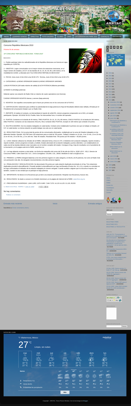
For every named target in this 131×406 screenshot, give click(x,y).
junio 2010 (113, 118)
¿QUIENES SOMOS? (19, 36)
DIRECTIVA (35, 36)
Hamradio (109, 190)
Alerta (108, 178)
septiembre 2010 (115, 110)
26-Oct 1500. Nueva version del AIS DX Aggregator (116, 279)
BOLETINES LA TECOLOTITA (115, 227)
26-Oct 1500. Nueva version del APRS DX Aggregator (116, 273)
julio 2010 (113, 115)
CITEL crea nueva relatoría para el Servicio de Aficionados (116, 258)
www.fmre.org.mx (79, 179)
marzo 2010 (114, 159)
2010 (110, 100)
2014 (110, 89)
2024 (110, 78)
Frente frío (109, 185)
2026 (110, 73)
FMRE (108, 183)
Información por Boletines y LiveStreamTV (118, 121)
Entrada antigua (95, 203)
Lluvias (108, 192)
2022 (110, 81)
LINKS (69, 36)
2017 (110, 84)
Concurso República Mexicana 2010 (116, 138)
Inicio (55, 203)
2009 (110, 165)
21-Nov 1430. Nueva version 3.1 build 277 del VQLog (116, 269)
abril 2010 (113, 156)
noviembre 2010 (115, 105)
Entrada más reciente (13, 203)
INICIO (6, 36)
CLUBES (60, 36)
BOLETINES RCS (111, 224)
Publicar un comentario (13, 195)
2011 (110, 97)
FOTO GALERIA (48, 36)
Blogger (85, 401)
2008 (110, 167)
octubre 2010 (114, 107)
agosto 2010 (114, 113)
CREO (108, 180)
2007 (110, 170)
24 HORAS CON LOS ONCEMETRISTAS (116, 130)
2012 (110, 94)
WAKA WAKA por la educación (116, 147)
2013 (110, 92)
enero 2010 (114, 161)
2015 (110, 86)
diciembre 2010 (115, 102)
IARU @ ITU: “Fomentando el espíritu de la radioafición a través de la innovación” (116, 236)
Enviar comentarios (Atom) (20, 208)
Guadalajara (110, 187)
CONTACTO (105, 36)
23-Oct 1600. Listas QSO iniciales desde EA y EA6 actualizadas (116, 287)
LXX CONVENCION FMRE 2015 (86, 36)
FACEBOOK (117, 36)
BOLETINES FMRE (112, 222)
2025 (110, 75)
